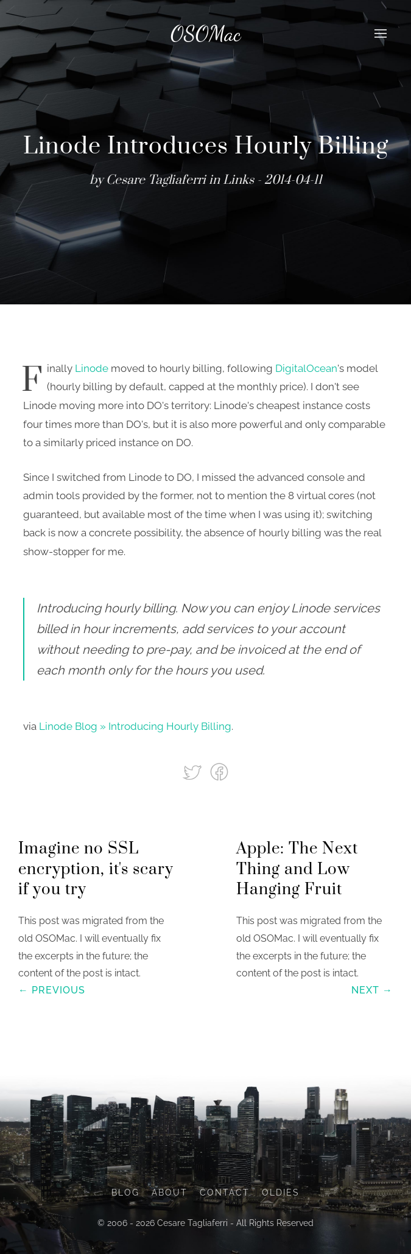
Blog (125, 1192)
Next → (372, 990)
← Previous (51, 990)
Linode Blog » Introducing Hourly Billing (135, 726)
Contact (225, 1192)
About (170, 1192)
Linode (91, 368)
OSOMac (205, 33)
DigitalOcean (306, 368)
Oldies (281, 1192)
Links (238, 180)
